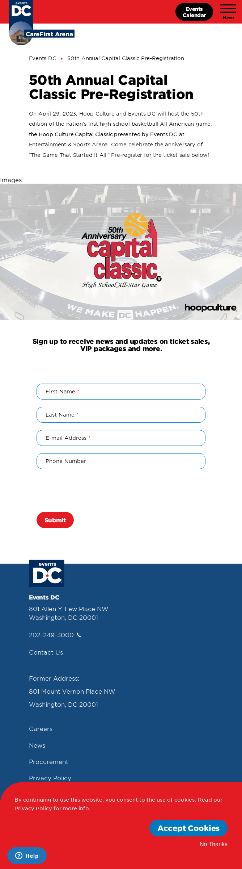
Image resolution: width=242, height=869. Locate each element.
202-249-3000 (55, 634)
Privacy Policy (50, 777)
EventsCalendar (194, 11)
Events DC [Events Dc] (42, 58)
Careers (40, 728)
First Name (60, 391)
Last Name (60, 414)
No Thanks (214, 844)
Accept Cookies (188, 827)
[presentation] (92, 490)
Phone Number (66, 461)
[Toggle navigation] (228, 12)
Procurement (48, 761)
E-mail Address (66, 438)
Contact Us (46, 652)
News (37, 745)
